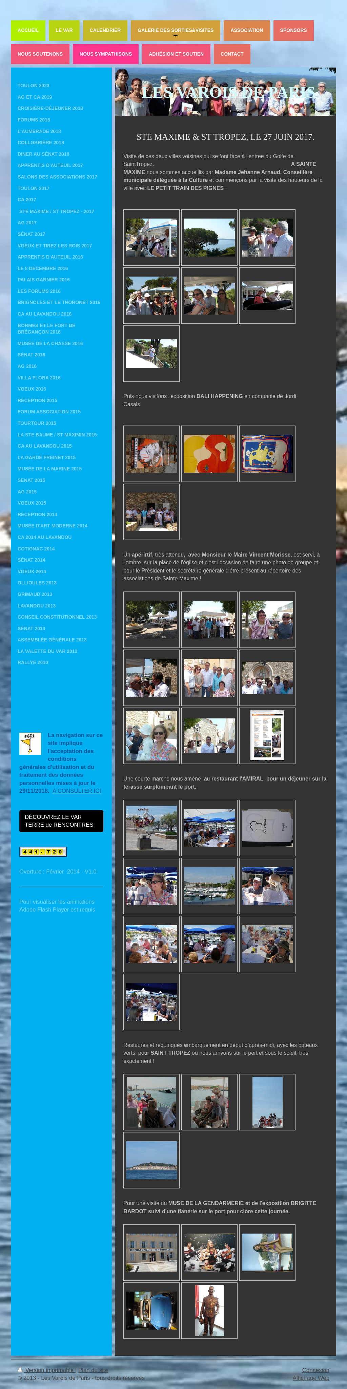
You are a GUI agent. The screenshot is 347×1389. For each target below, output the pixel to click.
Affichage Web (310, 1378)
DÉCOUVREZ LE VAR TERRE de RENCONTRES (59, 821)
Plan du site (93, 1370)
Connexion (315, 1370)
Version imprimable (46, 1370)
